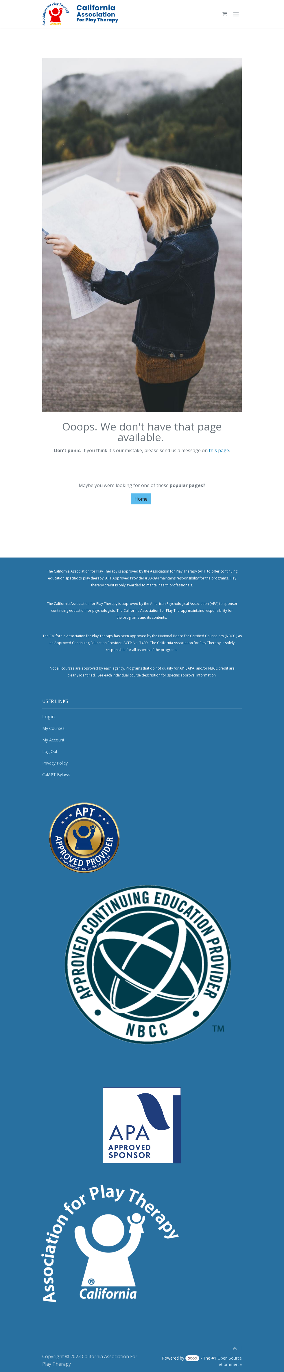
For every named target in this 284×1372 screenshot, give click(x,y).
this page (219, 450)
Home (140, 499)
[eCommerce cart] (224, 14)
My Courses (53, 728)
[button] (235, 1348)
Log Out (50, 751)
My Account (53, 740)
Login (48, 716)
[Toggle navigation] (236, 14)
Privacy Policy (55, 763)
